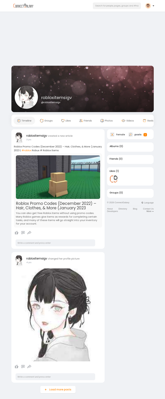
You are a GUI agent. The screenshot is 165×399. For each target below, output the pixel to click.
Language (147, 203)
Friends (114, 158)
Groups (114, 192)
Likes (112, 171)
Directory (122, 209)
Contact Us (148, 209)
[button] (117, 5)
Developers (112, 211)
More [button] (150, 211)
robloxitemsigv (56, 98)
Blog (135, 209)
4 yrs (28, 262)
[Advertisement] (82, 39)
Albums (114, 146)
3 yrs (28, 139)
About (110, 209)
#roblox (26, 150)
